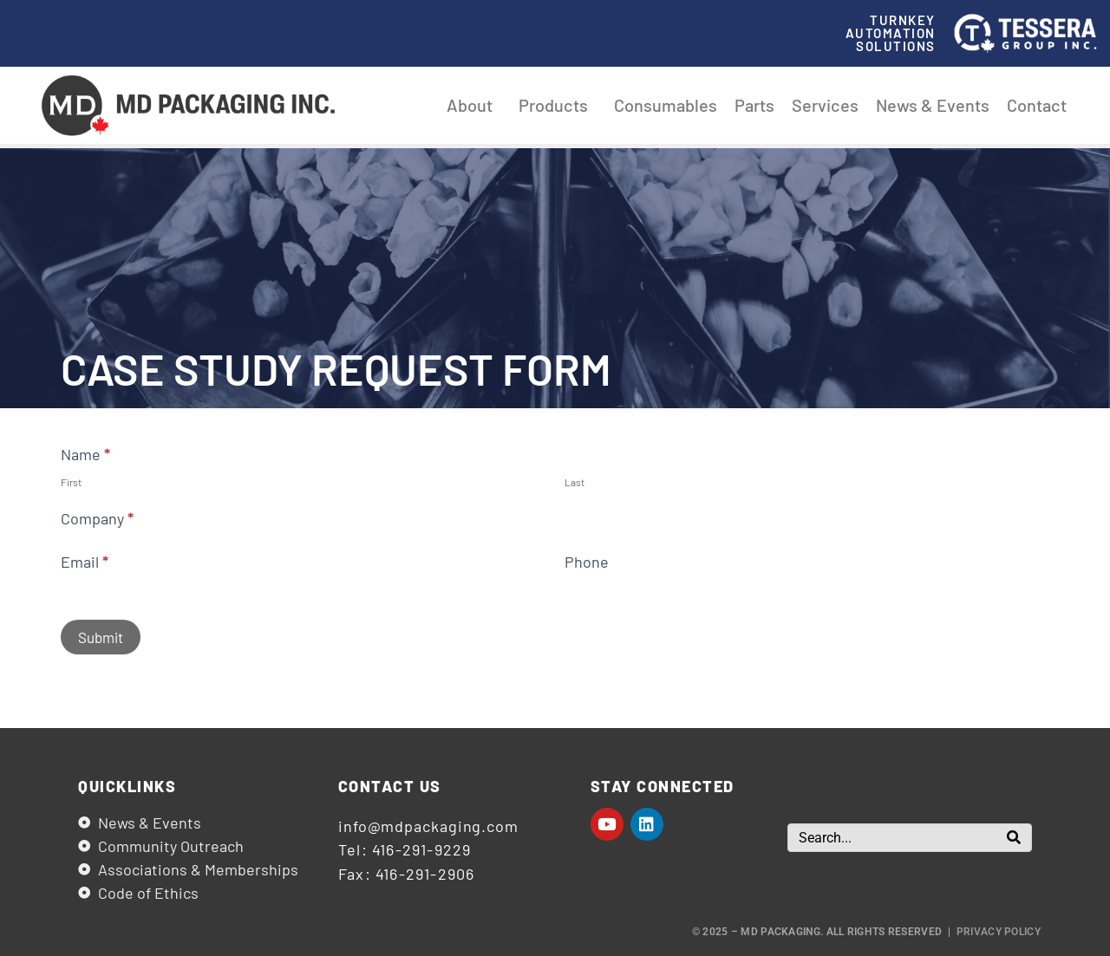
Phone (587, 561)
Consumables (665, 104)
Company (97, 518)
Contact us (389, 786)
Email (84, 561)
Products (558, 104)
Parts (754, 104)
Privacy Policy (999, 932)
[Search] (1013, 837)
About (474, 104)
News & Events (932, 104)
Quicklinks (127, 786)
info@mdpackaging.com (428, 826)
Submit (100, 637)
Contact (1037, 104)
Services (825, 104)
